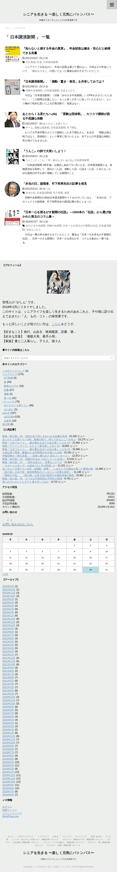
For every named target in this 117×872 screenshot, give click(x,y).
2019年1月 (8, 772)
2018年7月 (8, 791)
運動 (6, 394)
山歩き (6, 413)
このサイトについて (13, 371)
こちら (56, 324)
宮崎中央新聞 (54, 225)
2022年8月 (8, 632)
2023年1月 (8, 615)
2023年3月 (8, 609)
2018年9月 (8, 785)
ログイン (7, 806)
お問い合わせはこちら (17, 524)
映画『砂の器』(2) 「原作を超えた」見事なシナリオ (32, 462)
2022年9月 (8, 628)
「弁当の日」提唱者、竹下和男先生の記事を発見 (54, 183)
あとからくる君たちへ (55, 123)
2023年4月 (8, 606)
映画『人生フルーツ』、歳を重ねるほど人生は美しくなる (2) (36, 442)
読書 (45, 58)
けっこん (39, 160)
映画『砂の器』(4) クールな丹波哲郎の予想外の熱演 (32, 478)
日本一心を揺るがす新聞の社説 (80, 225)
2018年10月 (8, 781)
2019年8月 (8, 749)
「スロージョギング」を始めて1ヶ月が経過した (29, 465)
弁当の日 (31, 192)
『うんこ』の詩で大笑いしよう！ (44, 151)
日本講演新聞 (50, 62)
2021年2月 (8, 690)
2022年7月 (8, 635)
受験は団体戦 (41, 127)
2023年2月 (8, 612)
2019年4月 (8, 762)
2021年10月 (8, 664)
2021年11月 (8, 661)
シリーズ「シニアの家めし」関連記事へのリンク (63, 842)
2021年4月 (8, 684)
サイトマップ (80, 836)
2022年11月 (8, 622)
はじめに (9, 409)
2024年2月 (8, 586)
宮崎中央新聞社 (34, 90)
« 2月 (5, 574)
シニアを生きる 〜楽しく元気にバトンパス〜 (58, 14)
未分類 (6, 424)
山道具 (7, 420)
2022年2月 (8, 651)
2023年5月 (8, 602)
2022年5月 (8, 641)
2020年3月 (8, 726)
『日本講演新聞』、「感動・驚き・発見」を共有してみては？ (63, 81)
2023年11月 (8, 592)
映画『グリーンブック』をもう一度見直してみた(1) (31, 446)
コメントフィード (12, 813)
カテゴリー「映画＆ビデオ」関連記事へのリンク (82, 839)
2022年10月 (8, 625)
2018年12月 (8, 775)
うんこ (29, 160)
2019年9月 (8, 746)
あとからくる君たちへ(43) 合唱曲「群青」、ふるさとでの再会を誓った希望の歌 (47, 468)
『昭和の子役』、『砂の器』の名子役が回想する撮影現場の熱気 (38, 475)
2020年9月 (8, 707)
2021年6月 (8, 677)
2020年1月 (8, 733)
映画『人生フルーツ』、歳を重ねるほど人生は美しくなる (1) (36, 449)
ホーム (10, 836)
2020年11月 (8, 700)
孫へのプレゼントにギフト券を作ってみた (25, 482)
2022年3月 (8, 648)
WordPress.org (10, 816)
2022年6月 (8, 638)
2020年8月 (8, 710)
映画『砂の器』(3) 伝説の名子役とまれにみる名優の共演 (34, 436)
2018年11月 (8, 778)
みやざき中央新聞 (35, 225)
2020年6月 (8, 716)
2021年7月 (8, 674)
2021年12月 (8, 658)
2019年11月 (8, 739)
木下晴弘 (72, 127)
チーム (29, 127)
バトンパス (8, 401)
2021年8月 (8, 671)
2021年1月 (8, 693)
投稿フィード (9, 810)
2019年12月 (8, 736)
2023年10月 (8, 596)
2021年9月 (8, 667)
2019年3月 (8, 765)
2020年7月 (8, 713)
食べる (46, 188)
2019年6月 (8, 755)
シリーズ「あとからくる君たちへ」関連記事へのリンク (35, 839)
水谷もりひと (68, 90)
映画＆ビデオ (11, 386)
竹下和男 (58, 192)
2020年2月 (8, 729)
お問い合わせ (96, 836)
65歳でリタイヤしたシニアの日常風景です (58, 859)
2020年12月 (8, 697)
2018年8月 (8, 788)
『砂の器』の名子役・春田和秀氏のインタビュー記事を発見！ (36, 472)
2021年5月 (8, 680)
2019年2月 (8, 768)
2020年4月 (8, 723)
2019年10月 (8, 742)
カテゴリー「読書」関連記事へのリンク (63, 845)
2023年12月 (8, 589)
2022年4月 (8, 645)
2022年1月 (8, 654)
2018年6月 (8, 794)
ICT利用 (8, 378)
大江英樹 (31, 62)
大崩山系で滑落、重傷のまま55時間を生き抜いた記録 (32, 452)
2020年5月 (8, 720)
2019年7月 (8, 752)
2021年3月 (8, 687)
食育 (66, 192)
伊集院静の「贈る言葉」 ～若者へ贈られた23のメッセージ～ (36, 455)
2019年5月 (8, 759)
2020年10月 (8, 703)
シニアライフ (9, 374)
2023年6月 (8, 599)
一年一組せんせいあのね (59, 160)
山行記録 (9, 416)
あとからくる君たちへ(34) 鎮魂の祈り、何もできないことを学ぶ (39, 439)
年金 (39, 62)
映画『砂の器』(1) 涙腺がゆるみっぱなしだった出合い (33, 459)
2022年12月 (8, 619)
